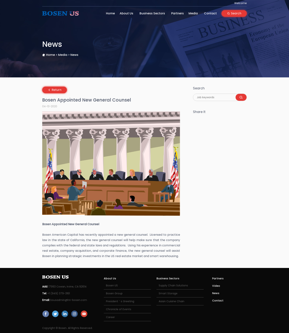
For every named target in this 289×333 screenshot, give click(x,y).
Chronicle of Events (118, 309)
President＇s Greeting (120, 301)
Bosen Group (114, 293)
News (215, 293)
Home (110, 13)
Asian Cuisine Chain (171, 301)
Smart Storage (168, 293)
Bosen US (112, 285)
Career (110, 317)
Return (54, 90)
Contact (210, 13)
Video (216, 286)
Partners (177, 13)
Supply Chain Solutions (173, 285)
